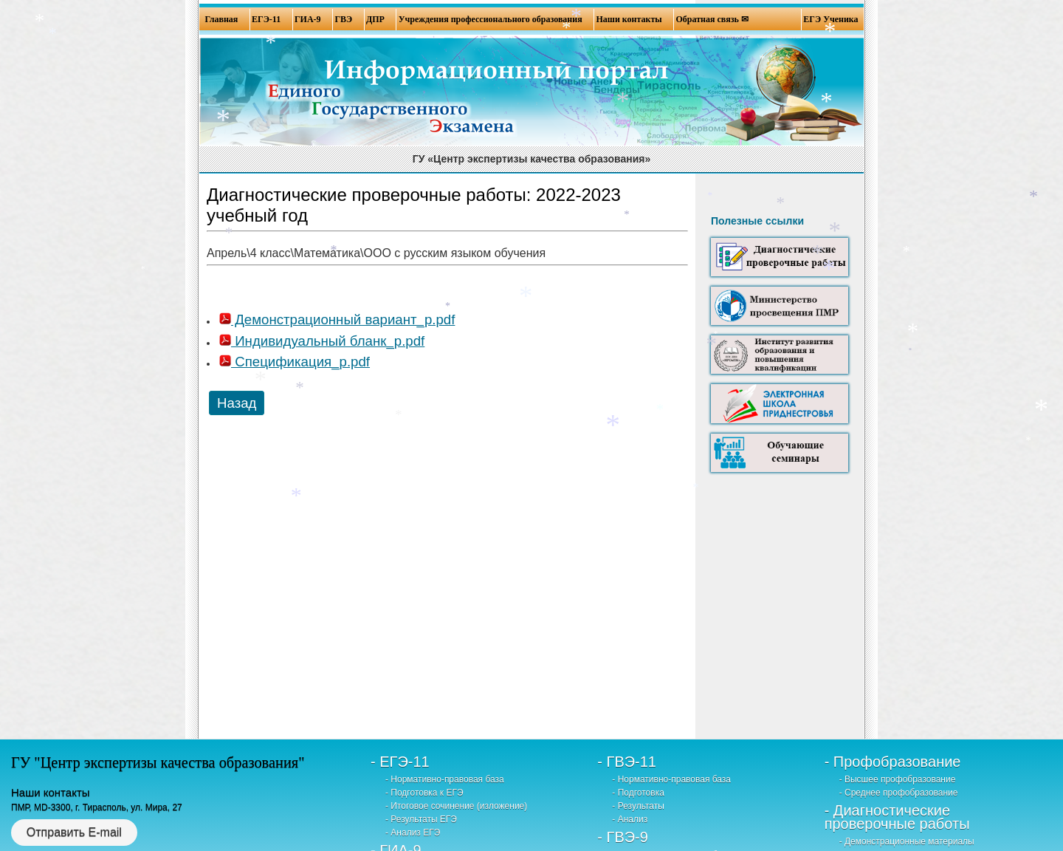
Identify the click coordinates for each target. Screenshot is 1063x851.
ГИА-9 (308, 19)
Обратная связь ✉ (712, 19)
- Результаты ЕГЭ (421, 819)
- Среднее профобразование (898, 792)
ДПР (375, 19)
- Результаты (638, 806)
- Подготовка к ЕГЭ (424, 792)
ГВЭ (343, 19)
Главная (221, 19)
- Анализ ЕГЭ (412, 832)
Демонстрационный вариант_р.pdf (337, 319)
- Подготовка (638, 792)
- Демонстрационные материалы (906, 841)
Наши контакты (628, 19)
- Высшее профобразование (897, 779)
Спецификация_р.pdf (294, 361)
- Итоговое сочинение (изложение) (456, 806)
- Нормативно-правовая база (444, 779)
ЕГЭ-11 (266, 19)
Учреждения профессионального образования (490, 19)
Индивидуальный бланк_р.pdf (321, 341)
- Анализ (629, 819)
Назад (236, 403)
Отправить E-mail (74, 832)
